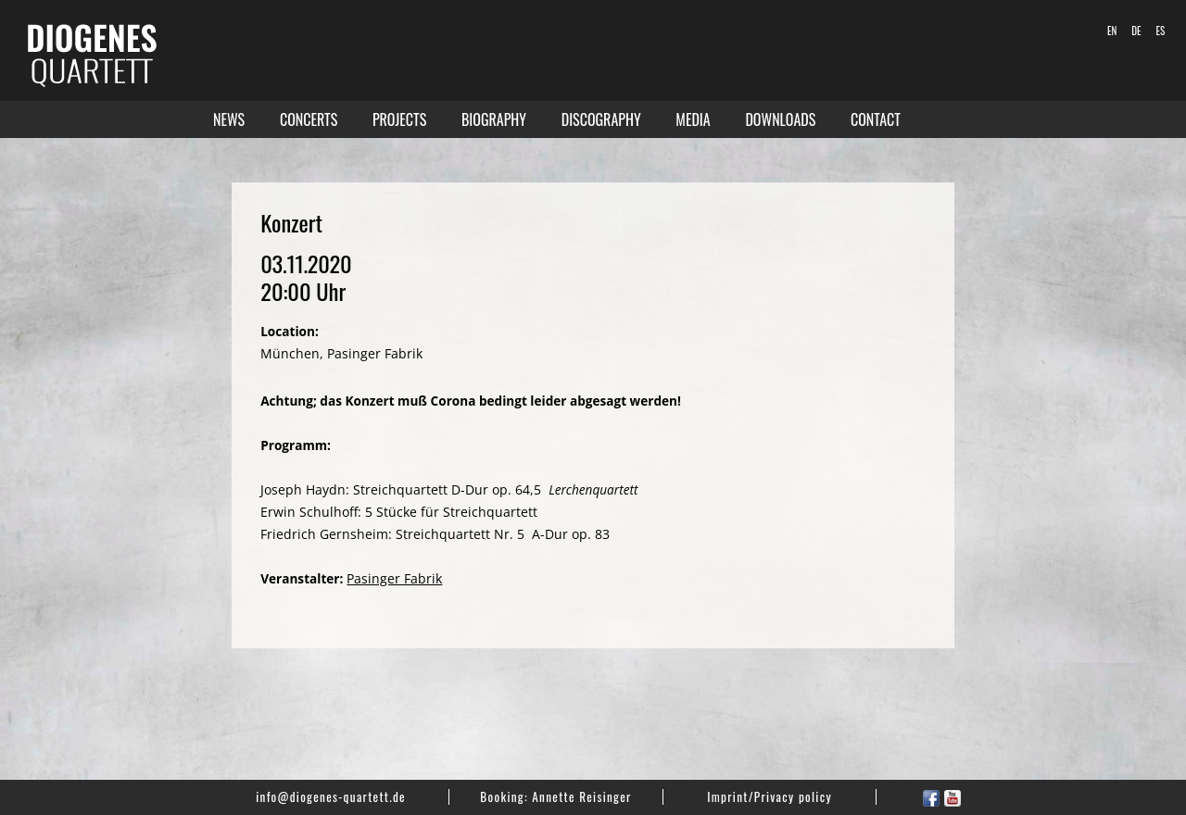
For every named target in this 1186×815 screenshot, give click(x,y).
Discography (601, 119)
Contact (876, 119)
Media (692, 119)
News (229, 119)
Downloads (780, 119)
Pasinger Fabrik (394, 578)
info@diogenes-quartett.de (331, 796)
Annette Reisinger (581, 796)
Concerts (308, 119)
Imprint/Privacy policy (769, 796)
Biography (493, 119)
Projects (399, 119)
